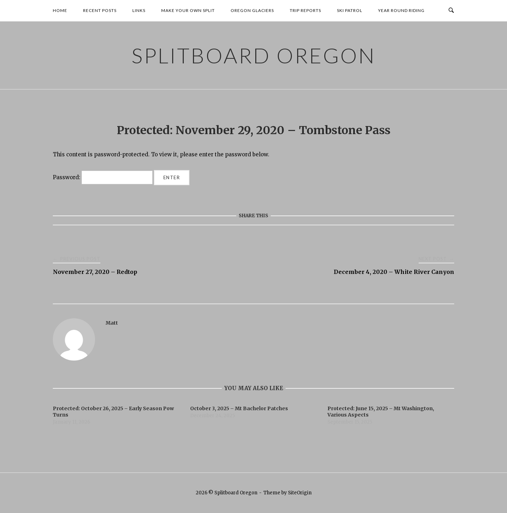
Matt (112, 323)
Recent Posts (100, 10)
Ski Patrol (349, 10)
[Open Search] (451, 10)
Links (138, 10)
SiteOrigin (300, 493)
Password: (102, 177)
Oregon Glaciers (252, 10)
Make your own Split (188, 10)
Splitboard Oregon (253, 55)
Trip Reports (305, 10)
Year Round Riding (401, 10)
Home (60, 10)
